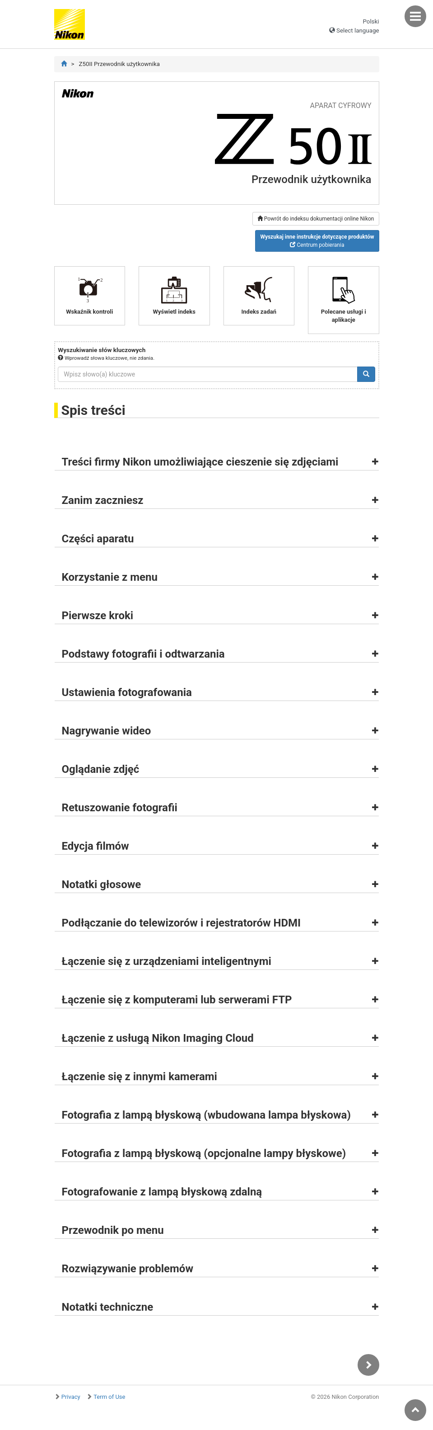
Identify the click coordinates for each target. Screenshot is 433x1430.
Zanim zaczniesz (103, 500)
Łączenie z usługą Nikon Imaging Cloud (158, 1038)
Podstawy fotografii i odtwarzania (143, 654)
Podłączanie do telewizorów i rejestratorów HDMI (181, 923)
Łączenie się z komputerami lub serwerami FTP (177, 999)
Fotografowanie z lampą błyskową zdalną (162, 1191)
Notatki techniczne (108, 1307)
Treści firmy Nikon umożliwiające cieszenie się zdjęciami (200, 462)
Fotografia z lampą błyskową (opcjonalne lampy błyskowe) (204, 1153)
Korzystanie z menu (110, 577)
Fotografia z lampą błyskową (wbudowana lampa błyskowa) (206, 1115)
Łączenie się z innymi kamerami (139, 1076)
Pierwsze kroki (98, 615)
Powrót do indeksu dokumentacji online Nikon (315, 219)
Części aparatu (98, 538)
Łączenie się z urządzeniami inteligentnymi (166, 961)
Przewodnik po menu (113, 1230)
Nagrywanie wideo (106, 730)
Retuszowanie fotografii (119, 807)
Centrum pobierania (317, 241)
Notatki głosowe (101, 884)
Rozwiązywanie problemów (128, 1268)
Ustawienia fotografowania (127, 692)
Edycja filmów (95, 846)
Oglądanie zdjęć (101, 769)
